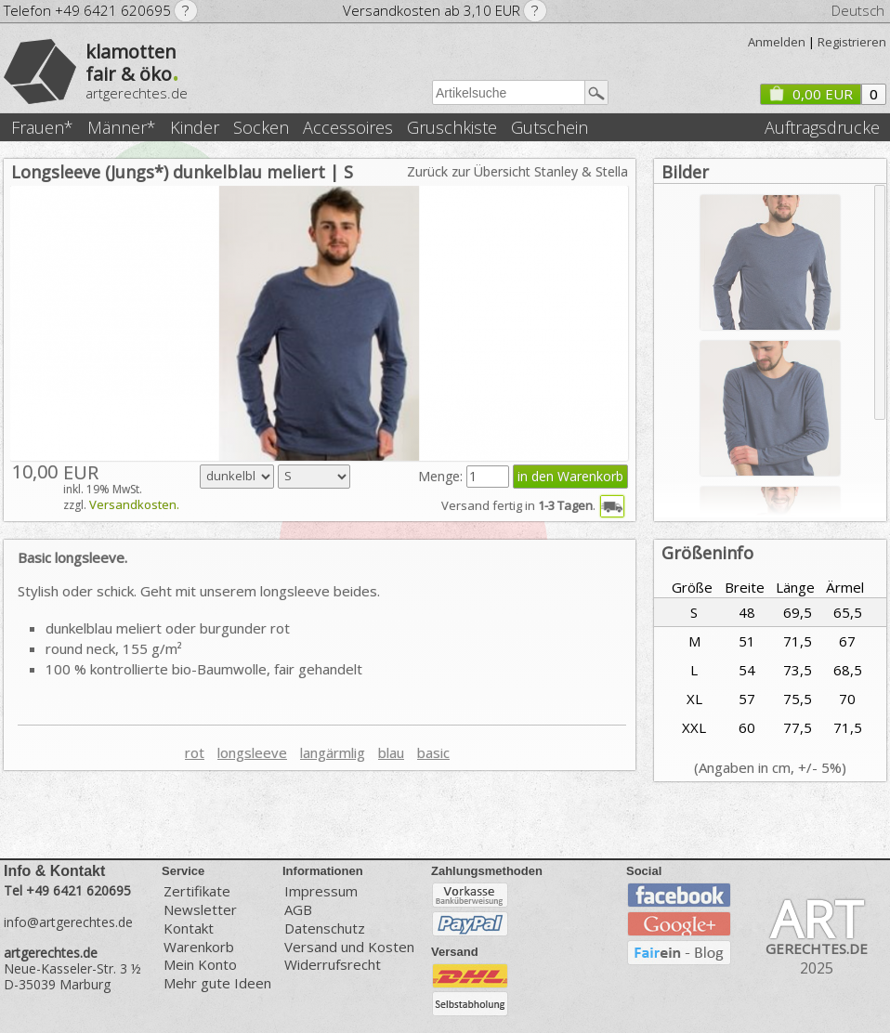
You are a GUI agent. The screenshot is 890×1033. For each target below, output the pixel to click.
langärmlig (332, 752)
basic (433, 752)
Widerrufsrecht (332, 965)
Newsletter (200, 910)
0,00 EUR (810, 94)
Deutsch (857, 10)
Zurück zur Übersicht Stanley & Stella (517, 171)
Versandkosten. (134, 504)
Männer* (121, 128)
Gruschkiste (452, 128)
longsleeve (252, 752)
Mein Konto (200, 965)
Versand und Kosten (349, 947)
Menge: (442, 476)
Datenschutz (324, 928)
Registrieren (852, 41)
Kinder (194, 128)
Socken (261, 128)
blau (391, 752)
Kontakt (189, 928)
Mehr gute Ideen (217, 983)
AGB (298, 910)
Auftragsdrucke (822, 128)
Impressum (321, 890)
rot (194, 752)
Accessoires (348, 128)
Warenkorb (199, 947)
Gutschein (549, 128)
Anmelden (776, 41)
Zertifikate (197, 890)
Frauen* (42, 128)
